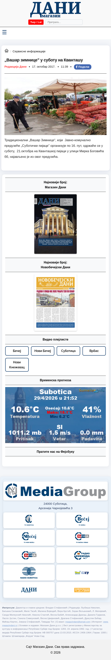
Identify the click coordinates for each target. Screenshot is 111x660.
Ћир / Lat (36, 22)
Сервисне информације (29, 51)
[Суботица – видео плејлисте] (68, 351)
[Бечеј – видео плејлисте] (17, 351)
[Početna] (55, 9)
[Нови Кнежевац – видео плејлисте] (17, 365)
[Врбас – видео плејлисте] (94, 351)
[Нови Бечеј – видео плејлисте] (43, 351)
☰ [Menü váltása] (4, 32)
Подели (82, 66)
